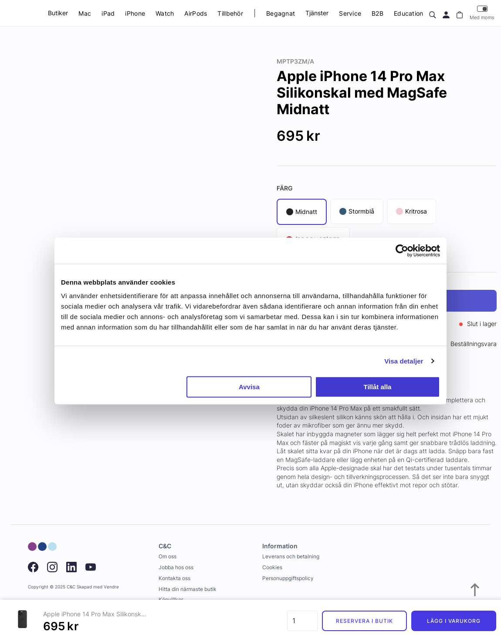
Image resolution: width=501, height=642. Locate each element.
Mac (84, 13)
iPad (108, 13)
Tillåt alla (377, 387)
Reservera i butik (364, 621)
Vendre (111, 586)
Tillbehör (230, 13)
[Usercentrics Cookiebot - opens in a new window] (402, 250)
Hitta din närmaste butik (188, 589)
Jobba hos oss (176, 567)
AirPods (195, 13)
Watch (165, 13)
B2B (377, 13)
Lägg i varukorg (453, 621)
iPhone (135, 13)
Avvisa (249, 387)
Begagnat (280, 13)
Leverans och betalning (290, 556)
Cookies (272, 567)
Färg (285, 188)
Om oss (167, 556)
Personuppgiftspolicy (288, 578)
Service (350, 13)
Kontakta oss (174, 578)
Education (408, 13)
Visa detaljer (403, 361)
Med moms (482, 12)
